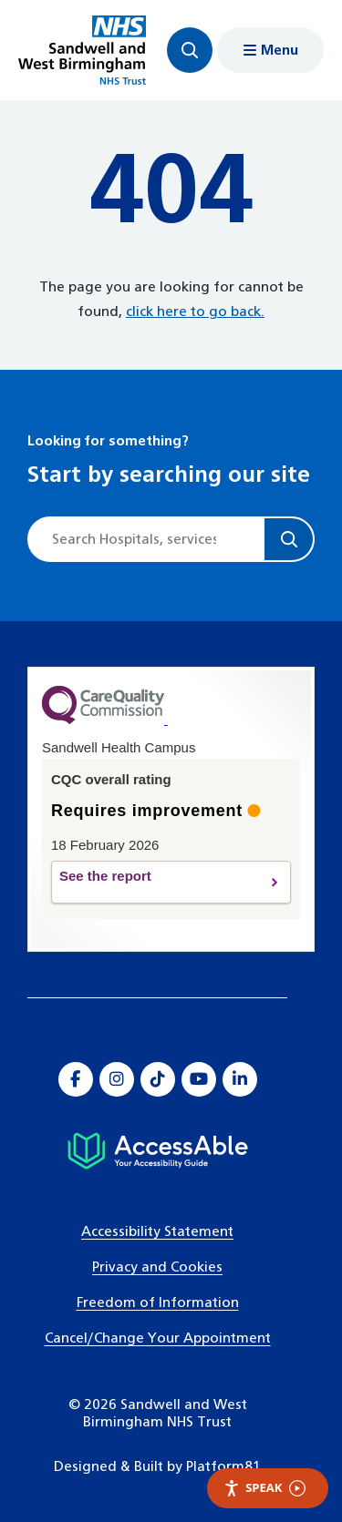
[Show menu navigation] (270, 50)
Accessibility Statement (157, 1232)
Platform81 (223, 1467)
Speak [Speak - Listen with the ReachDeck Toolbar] (264, 1487)
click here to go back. (195, 312)
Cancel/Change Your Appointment (158, 1338)
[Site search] (146, 539)
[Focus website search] (189, 50)
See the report (156, 882)
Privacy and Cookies (157, 1267)
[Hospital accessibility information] (157, 1151)
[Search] (288, 539)
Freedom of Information (158, 1303)
